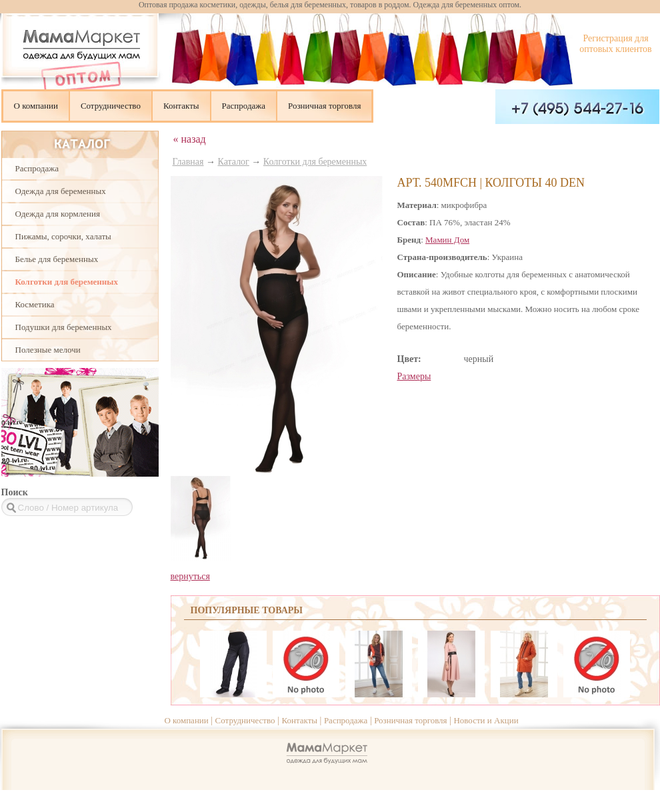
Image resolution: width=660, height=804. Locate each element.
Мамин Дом (447, 240)
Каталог (233, 162)
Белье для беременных (57, 259)
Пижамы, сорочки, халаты (63, 236)
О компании (36, 106)
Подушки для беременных (63, 327)
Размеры (414, 376)
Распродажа (244, 106)
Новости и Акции (485, 720)
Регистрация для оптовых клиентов (615, 43)
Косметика (35, 304)
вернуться (190, 576)
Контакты (181, 106)
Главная (188, 162)
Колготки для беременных (66, 282)
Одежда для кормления (57, 214)
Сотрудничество (111, 106)
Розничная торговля (324, 106)
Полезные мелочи (48, 350)
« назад (189, 139)
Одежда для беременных (60, 191)
